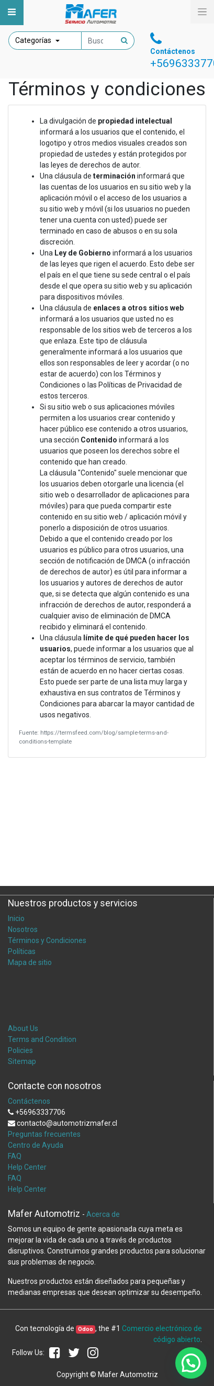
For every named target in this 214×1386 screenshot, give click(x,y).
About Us (23, 1028)
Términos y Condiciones (47, 940)
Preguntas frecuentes (44, 1134)
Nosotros (23, 929)
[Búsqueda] (124, 40)
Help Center (27, 1167)
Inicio (16, 918)
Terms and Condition (42, 1039)
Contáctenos (29, 1101)
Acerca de (103, 1214)
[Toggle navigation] (12, 12)
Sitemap (22, 1061)
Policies (20, 1050)
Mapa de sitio (30, 962)
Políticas (22, 951)
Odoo (85, 1329)
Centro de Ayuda (35, 1145)
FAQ (14, 1156)
